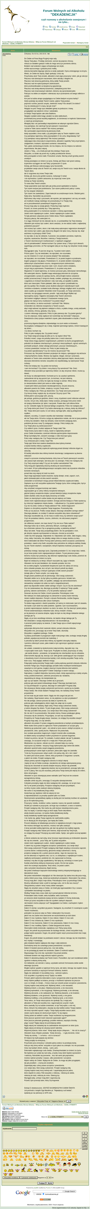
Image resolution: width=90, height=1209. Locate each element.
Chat (72, 29)
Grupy (72, 27)
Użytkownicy (62, 27)
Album (65, 29)
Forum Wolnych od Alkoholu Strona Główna (18, 42)
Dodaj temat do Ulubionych (80, 1112)
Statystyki (80, 27)
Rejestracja (47, 29)
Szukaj (52, 27)
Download (80, 29)
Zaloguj (57, 29)
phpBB (36, 1188)
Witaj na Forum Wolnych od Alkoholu (49, 1105)
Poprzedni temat (69, 43)
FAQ (45, 27)
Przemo (48, 1188)
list (87, 47)
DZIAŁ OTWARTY (16, 43)
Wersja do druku (83, 1113)
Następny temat (82, 43)
